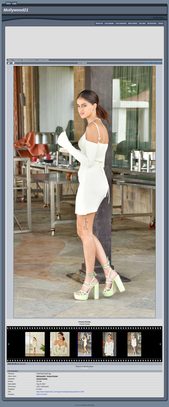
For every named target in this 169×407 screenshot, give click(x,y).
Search (160, 23)
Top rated (142, 23)
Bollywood (17, 60)
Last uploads (109, 23)
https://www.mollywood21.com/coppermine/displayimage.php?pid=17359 (60, 392)
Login (14, 3)
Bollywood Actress (29, 60)
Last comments (121, 23)
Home (8, 3)
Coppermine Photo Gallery (87, 405)
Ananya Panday (43, 60)
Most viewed (132, 23)
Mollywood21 (41, 376)
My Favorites (151, 23)
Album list (99, 23)
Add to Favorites (41, 394)
